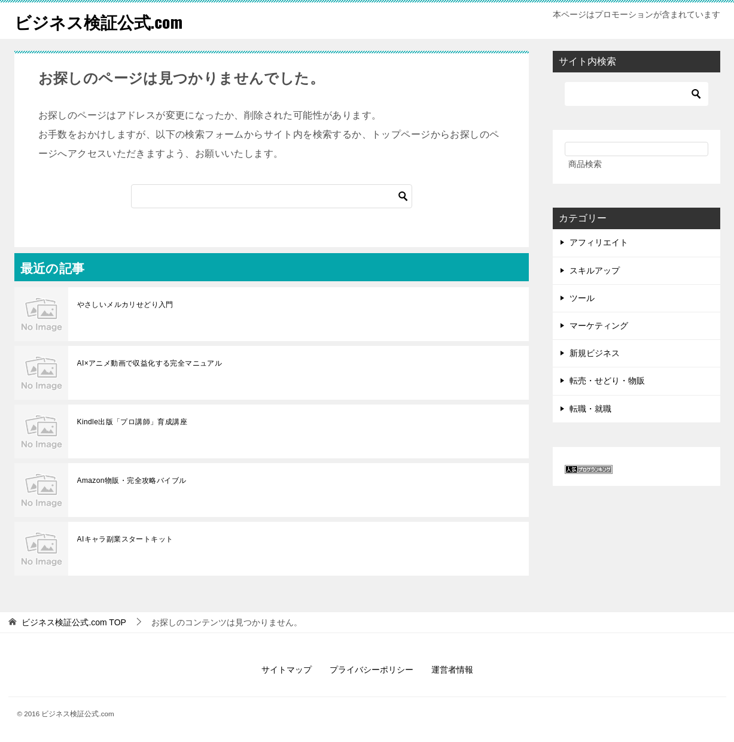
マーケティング (598, 325)
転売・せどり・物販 (607, 380)
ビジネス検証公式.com (104, 20)
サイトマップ (286, 669)
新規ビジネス (594, 353)
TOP (74, 622)
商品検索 (585, 164)
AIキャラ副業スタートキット (125, 539)
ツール (582, 298)
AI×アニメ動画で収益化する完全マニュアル (150, 363)
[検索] (271, 196)
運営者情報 (452, 669)
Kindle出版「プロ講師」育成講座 (132, 422)
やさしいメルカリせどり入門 (125, 304)
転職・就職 (590, 408)
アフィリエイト (598, 242)
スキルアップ (594, 270)
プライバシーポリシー (371, 669)
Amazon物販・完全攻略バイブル (132, 480)
